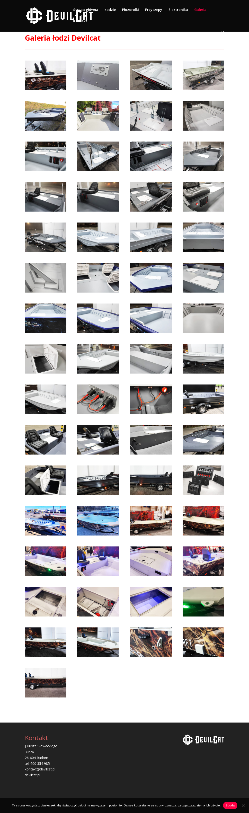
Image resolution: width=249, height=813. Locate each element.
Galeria (200, 10)
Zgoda (230, 805)
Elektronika (178, 10)
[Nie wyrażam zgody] (242, 805)
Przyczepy (153, 10)
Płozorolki (130, 10)
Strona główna (85, 10)
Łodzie (110, 10)
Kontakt (80, 21)
